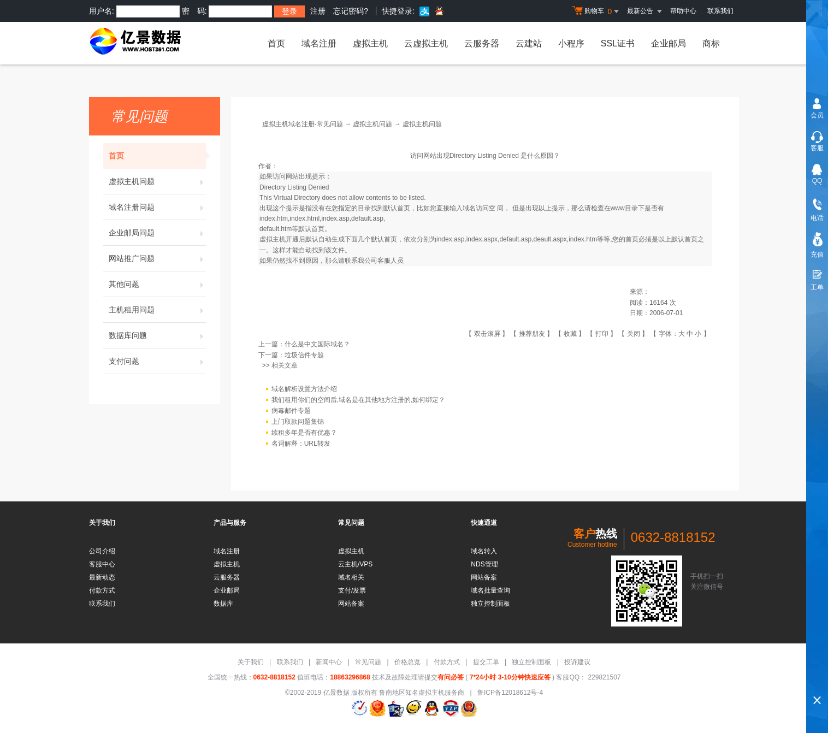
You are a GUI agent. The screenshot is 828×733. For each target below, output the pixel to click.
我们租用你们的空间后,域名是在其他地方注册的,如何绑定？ (358, 400)
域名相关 (351, 577)
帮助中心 (683, 11)
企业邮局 (668, 43)
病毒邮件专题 (291, 411)
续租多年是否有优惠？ (304, 432)
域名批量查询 (490, 590)
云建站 (529, 43)
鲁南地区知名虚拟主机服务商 (421, 692)
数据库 (223, 603)
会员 (817, 115)
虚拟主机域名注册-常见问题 (302, 124)
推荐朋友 (532, 334)
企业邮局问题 (157, 232)
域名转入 (484, 551)
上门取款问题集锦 (297, 421)
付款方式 (102, 590)
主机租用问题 (157, 309)
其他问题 (157, 284)
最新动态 (102, 577)
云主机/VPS (355, 564)
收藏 (570, 334)
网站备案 (351, 603)
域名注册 (318, 43)
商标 (711, 43)
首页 (276, 43)
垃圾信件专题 (304, 355)
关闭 (633, 334)
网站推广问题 (157, 258)
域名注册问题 (157, 207)
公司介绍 (102, 551)
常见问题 (368, 662)
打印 (601, 334)
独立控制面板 (490, 603)
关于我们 (251, 662)
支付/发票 (352, 590)
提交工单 (486, 662)
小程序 (571, 43)
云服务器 (481, 43)
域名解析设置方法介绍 (304, 389)
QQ (817, 181)
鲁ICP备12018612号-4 (510, 692)
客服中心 (102, 564)
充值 (817, 254)
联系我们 (720, 11)
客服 (817, 148)
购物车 (597, 11)
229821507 (603, 677)
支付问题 (157, 361)
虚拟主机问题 (157, 181)
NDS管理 (484, 564)
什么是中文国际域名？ (317, 344)
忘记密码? (350, 11)
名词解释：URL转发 (300, 443)
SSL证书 (618, 43)
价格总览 (407, 662)
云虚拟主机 (426, 43)
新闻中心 (329, 662)
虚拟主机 (370, 43)
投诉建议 (577, 662)
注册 (318, 11)
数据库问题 (157, 335)
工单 (817, 287)
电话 (817, 218)
